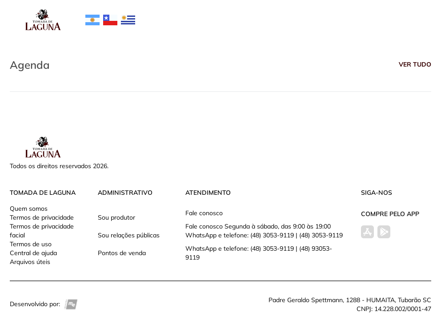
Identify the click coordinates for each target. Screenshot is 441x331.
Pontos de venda (122, 253)
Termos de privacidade (42, 217)
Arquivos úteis (30, 262)
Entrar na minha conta (373, 25)
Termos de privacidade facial (42, 230)
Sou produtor (116, 217)
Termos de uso (31, 244)
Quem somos (29, 209)
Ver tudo (415, 64)
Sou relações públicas (129, 235)
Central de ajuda (33, 253)
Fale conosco (204, 213)
